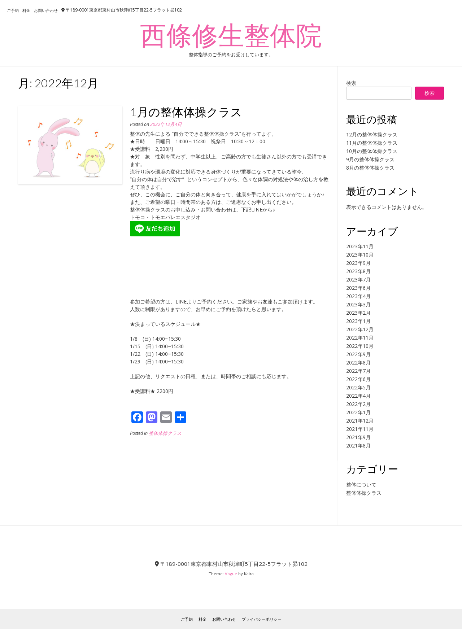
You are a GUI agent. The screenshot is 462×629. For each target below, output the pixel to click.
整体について (361, 484)
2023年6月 (358, 287)
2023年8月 (358, 271)
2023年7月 (358, 279)
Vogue (231, 573)
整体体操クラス (165, 433)
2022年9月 (358, 354)
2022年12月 (360, 329)
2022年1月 (358, 412)
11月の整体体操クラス (371, 142)
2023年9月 (358, 262)
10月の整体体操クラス (371, 151)
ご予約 (13, 10)
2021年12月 (360, 420)
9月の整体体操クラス (370, 159)
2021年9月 (358, 437)
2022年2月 (358, 404)
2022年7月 (358, 370)
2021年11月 (360, 428)
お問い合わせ (46, 10)
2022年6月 (358, 379)
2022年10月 (360, 345)
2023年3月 (358, 304)
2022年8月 (358, 362)
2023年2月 (358, 312)
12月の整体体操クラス (371, 134)
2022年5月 (358, 387)
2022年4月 (358, 395)
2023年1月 (358, 321)
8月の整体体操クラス (370, 167)
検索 (351, 82)
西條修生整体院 (231, 35)
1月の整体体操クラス (186, 112)
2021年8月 (358, 445)
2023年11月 (360, 246)
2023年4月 (358, 296)
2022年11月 (360, 337)
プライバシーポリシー (262, 619)
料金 (26, 10)
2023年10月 (360, 254)
